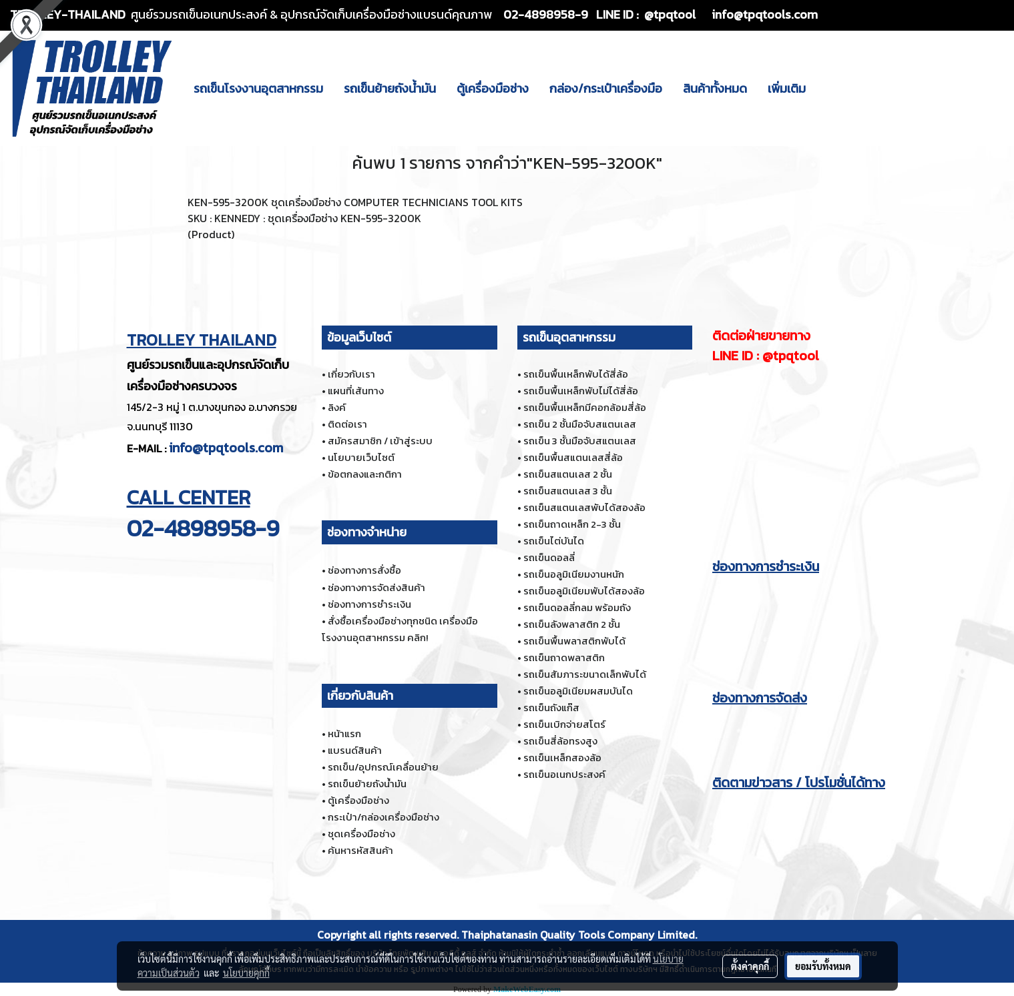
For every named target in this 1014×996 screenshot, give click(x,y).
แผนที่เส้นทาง (356, 390)
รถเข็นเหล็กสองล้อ (562, 757)
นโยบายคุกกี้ (246, 973)
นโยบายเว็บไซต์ (361, 457)
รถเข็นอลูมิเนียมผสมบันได (578, 690)
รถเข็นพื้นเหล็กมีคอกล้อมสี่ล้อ (584, 407)
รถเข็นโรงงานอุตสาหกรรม (258, 88)
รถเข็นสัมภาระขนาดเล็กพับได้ (584, 674)
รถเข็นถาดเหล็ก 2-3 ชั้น (572, 524)
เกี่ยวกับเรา (351, 374)
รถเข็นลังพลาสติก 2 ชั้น (571, 624)
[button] (827, 88)
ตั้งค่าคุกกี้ (750, 966)
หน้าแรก (344, 733)
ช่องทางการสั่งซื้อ (364, 570)
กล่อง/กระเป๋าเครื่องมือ (605, 88)
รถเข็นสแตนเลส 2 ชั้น (567, 474)
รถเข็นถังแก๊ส (551, 707)
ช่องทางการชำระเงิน (369, 604)
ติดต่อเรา (347, 424)
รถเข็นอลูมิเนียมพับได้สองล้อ (584, 590)
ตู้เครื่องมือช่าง (493, 88)
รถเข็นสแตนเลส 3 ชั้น (567, 490)
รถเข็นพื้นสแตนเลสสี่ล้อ (573, 457)
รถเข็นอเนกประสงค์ (564, 774)
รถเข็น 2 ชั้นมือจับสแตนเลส (579, 424)
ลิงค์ (337, 407)
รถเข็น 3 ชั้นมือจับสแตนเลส (579, 440)
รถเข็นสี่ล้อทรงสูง (560, 741)
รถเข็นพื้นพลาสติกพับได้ (574, 640)
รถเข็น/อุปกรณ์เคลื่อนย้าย (383, 767)
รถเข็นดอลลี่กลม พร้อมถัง (577, 607)
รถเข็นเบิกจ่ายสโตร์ (564, 724)
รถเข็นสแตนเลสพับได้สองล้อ (584, 507)
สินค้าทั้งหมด (715, 88)
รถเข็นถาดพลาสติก (564, 657)
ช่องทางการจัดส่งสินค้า (376, 587)
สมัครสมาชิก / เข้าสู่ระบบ (380, 440)
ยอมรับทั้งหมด (823, 966)
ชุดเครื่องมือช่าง (361, 833)
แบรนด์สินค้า (355, 750)
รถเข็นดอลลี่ (549, 557)
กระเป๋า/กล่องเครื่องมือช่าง (383, 817)
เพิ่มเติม (787, 88)
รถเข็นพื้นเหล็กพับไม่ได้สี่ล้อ (580, 390)
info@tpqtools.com (226, 448)
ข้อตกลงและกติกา (365, 474)
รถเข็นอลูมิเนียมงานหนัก (573, 574)
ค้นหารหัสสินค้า (360, 850)
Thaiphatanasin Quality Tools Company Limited (578, 935)
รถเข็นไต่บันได (553, 540)
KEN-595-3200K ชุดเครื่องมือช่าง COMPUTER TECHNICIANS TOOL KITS (355, 202)
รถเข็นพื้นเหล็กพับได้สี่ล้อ (575, 374)
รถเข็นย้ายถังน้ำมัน (390, 88)
